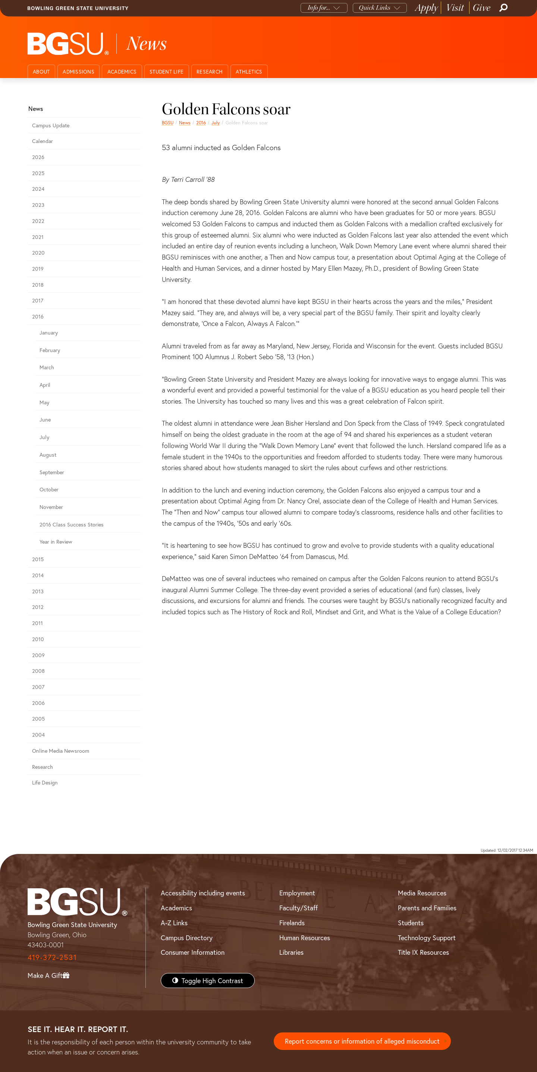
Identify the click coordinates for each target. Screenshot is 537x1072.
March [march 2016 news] (47, 367)
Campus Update (50, 125)
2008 (38, 670)
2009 (38, 655)
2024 (38, 188)
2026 (38, 157)
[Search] (503, 7)
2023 (38, 204)
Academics (121, 71)
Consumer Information (192, 952)
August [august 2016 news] (48, 454)
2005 (38, 718)
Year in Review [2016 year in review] (56, 541)
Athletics (249, 71)
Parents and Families (427, 907)
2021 (38, 236)
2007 (38, 686)
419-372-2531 (52, 957)
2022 (38, 220)
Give (481, 7)
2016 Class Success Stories (72, 524)
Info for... (319, 7)
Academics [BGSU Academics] (176, 907)
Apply (426, 7)
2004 (38, 734)
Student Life (166, 71)
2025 (38, 173)
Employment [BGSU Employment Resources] (297, 892)
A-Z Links (174, 922)
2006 (38, 702)
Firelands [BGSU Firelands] (292, 922)
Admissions (78, 71)
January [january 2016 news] (49, 332)
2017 (37, 300)
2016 (201, 122)
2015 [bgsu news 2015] (38, 559)
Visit (455, 7)
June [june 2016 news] (45, 419)
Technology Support (427, 937)
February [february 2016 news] (50, 350)
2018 (38, 284)
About (41, 71)
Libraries (291, 952)
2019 (38, 268)
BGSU (167, 122)
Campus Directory (187, 937)
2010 (38, 639)
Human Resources (304, 937)
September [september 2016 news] (52, 472)
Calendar (42, 141)
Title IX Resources (423, 952)
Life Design (45, 782)
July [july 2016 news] (215, 122)
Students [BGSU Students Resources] (411, 922)
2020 (38, 252)
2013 (38, 591)
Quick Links (374, 7)
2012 (38, 606)
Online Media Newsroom (60, 750)
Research (210, 71)
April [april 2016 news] (45, 384)
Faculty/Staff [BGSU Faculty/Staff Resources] (298, 907)
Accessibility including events (203, 892)
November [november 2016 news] (51, 506)
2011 (37, 623)
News (185, 122)
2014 (38, 575)
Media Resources (422, 892)
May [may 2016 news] (44, 402)
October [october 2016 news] (49, 489)
